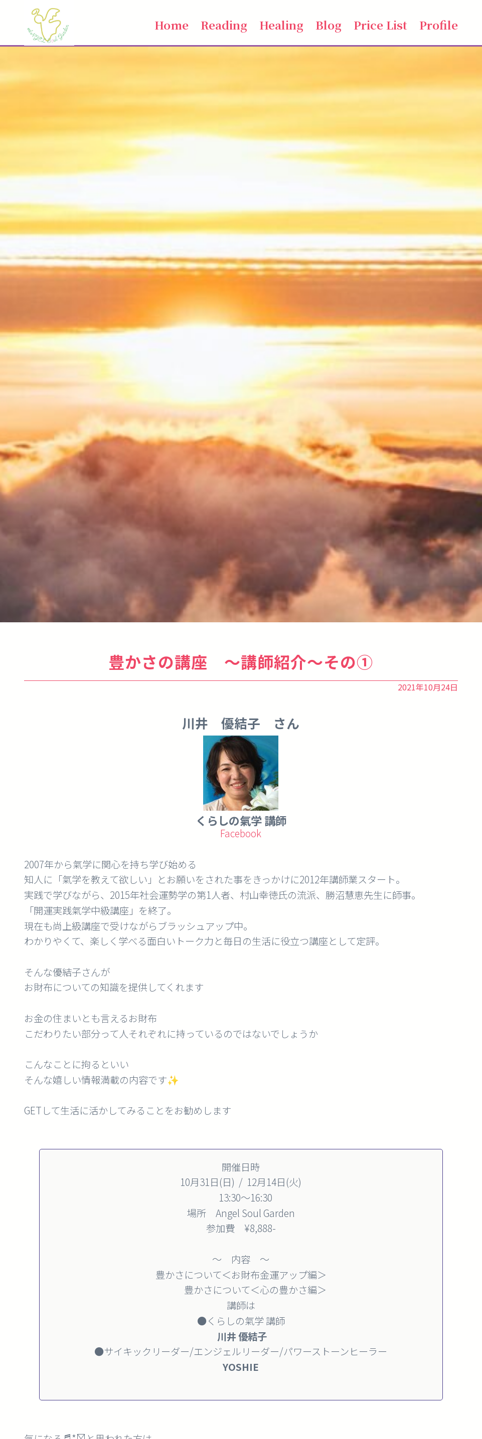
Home (171, 25)
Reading (224, 25)
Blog (328, 25)
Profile (438, 25)
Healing (281, 25)
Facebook (240, 833)
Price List (380, 25)
